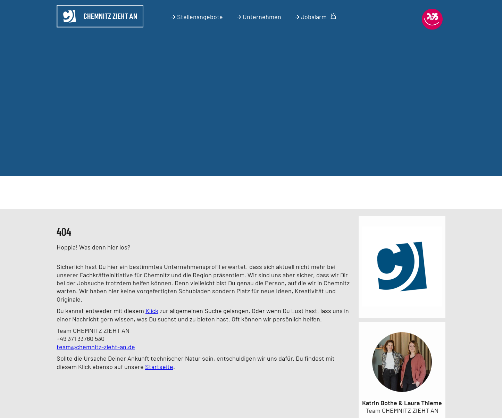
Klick (151, 310)
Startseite (159, 366)
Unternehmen (259, 17)
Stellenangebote (197, 17)
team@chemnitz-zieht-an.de (96, 347)
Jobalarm (315, 17)
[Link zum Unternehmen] (402, 307)
